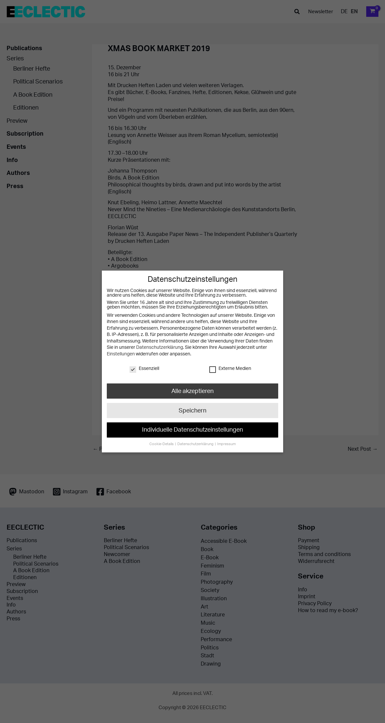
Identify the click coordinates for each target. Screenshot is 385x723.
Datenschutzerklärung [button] (195, 440)
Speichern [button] (192, 408)
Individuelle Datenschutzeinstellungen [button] (192, 427)
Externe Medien (230, 368)
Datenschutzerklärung (159, 347)
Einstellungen (120, 354)
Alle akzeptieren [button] (192, 390)
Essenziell (145, 368)
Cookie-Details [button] (163, 440)
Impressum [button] (224, 440)
